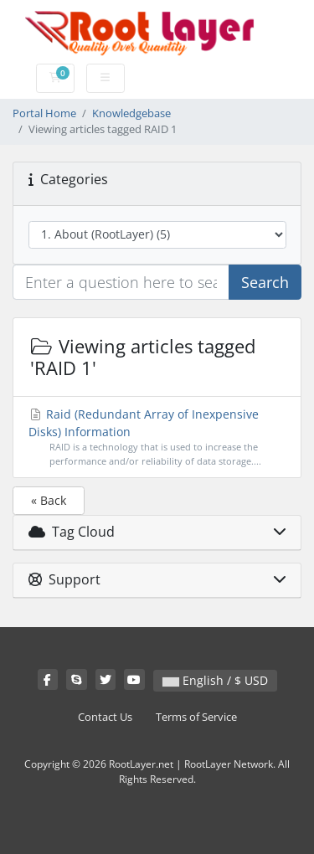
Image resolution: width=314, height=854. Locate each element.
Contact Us (105, 717)
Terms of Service (196, 717)
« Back (48, 500)
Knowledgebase (131, 113)
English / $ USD (215, 680)
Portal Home (44, 113)
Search (265, 282)
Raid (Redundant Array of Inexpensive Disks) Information (157, 437)
